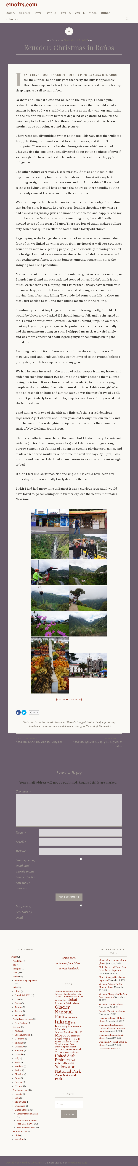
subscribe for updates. (69, 963)
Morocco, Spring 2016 (26, 980)
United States (21, 1110)
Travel (70, 722)
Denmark (19, 1039)
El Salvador (20, 1102)
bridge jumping (105, 722)
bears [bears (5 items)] (58, 991)
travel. (38, 12)
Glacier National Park (27, 1114)
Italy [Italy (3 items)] (64, 1027)
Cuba (17, 1098)
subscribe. (13, 19)
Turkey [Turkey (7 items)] (59, 1052)
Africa (16, 976)
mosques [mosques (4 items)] (75, 1036)
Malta (17, 1062)
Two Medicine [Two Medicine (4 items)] (72, 1052)
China (17, 991)
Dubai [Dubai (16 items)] (72, 1000)
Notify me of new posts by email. (24, 912)
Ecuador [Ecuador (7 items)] (60, 1003)
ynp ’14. (80, 12)
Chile (17, 1135)
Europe (16, 1027)
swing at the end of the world (93, 726)
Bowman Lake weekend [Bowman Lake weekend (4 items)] (68, 992)
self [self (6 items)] (78, 1039)
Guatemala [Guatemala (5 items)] (71, 1017)
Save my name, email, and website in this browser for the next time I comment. (25, 874)
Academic (17, 961)
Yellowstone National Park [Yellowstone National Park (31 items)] (68, 1069)
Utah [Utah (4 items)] (73, 1060)
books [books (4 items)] (70, 991)
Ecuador (39, 722)
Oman (18, 1003)
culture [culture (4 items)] (63, 1000)
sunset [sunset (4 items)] (73, 1047)
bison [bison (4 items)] (64, 991)
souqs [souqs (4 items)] (66, 1044)
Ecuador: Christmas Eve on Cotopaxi (42, 740)
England (19, 1043)
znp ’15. (66, 12)
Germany (19, 1047)
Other (14, 957)
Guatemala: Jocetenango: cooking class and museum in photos (112, 1028)
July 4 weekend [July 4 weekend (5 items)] (74, 1026)
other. (93, 12)
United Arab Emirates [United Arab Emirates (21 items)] (65, 1058)
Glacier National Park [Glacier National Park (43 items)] (64, 1012)
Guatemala (20, 1106)
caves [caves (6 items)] (58, 996)
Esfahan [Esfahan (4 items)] (70, 1003)
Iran (17, 999)
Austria (18, 1031)
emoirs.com (21, 4)
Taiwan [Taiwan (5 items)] (68, 1049)
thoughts (17, 969)
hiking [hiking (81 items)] (63, 1022)
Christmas (33, 726)
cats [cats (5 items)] (79, 994)
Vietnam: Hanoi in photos (111, 1004)
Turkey (18, 1011)
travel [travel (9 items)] (77, 1049)
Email (21, 842)
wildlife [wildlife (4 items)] (70, 1063)
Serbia (18, 1070)
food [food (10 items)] (77, 1003)
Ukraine (19, 1086)
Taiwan (18, 1007)
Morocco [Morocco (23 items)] (63, 1035)
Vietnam (19, 1015)
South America (56, 722)
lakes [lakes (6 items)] (64, 1029)
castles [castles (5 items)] (72, 994)
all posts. (25, 12)
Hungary (19, 1050)
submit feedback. (69, 968)
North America (20, 1090)
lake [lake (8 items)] (57, 1029)
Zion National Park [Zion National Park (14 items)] (65, 1077)
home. (10, 12)
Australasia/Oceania (23, 1019)
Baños (90, 722)
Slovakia (19, 1074)
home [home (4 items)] (74, 1023)
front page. (69, 958)
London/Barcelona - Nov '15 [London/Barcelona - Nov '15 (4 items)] (68, 1032)
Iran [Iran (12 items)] (58, 1026)
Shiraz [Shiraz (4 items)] (58, 1042)
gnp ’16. (52, 12)
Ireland (18, 1054)
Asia (15, 987)
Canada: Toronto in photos (112, 1011)
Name (21, 832)
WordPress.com (77, 1162)
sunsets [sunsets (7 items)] (59, 1049)
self (14, 965)
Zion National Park (26, 1128)
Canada (18, 1094)
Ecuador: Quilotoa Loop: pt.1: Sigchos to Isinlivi (95, 742)
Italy (17, 1058)
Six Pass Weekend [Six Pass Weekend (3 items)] (70, 1042)
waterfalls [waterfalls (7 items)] (61, 1063)
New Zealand (21, 1023)
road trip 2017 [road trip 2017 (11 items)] (65, 1039)
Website (21, 851)
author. (105, 12)
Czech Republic (22, 1035)
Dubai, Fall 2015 (22, 995)
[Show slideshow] (69, 699)
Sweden (18, 1082)
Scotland (19, 1066)
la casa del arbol (63, 726)
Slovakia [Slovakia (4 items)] (59, 1044)
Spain (18, 1078)
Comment (23, 791)
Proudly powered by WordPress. (25, 1162)
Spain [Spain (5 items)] (66, 1046)
